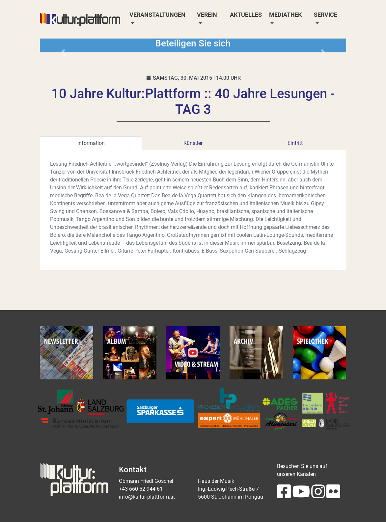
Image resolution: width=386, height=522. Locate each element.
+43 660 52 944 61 (141, 489)
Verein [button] (207, 15)
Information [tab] (91, 143)
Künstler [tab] (193, 143)
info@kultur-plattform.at (147, 497)
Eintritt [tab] (295, 143)
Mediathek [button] (285, 15)
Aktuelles (246, 15)
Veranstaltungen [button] (157, 15)
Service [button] (325, 15)
